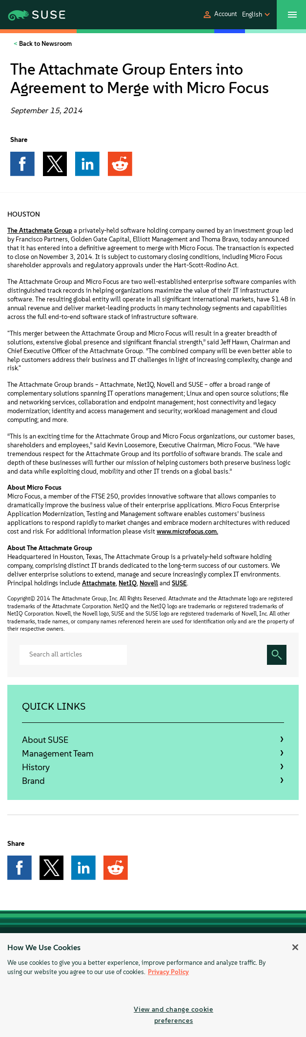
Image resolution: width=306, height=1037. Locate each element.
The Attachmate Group (39, 230)
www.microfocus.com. (187, 531)
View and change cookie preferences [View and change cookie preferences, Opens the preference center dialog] (173, 1015)
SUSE (179, 583)
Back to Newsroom (45, 43)
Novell (149, 583)
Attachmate (99, 583)
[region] (153, 985)
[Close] (295, 947)
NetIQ (128, 583)
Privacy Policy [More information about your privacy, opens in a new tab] (168, 972)
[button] (219, 14)
